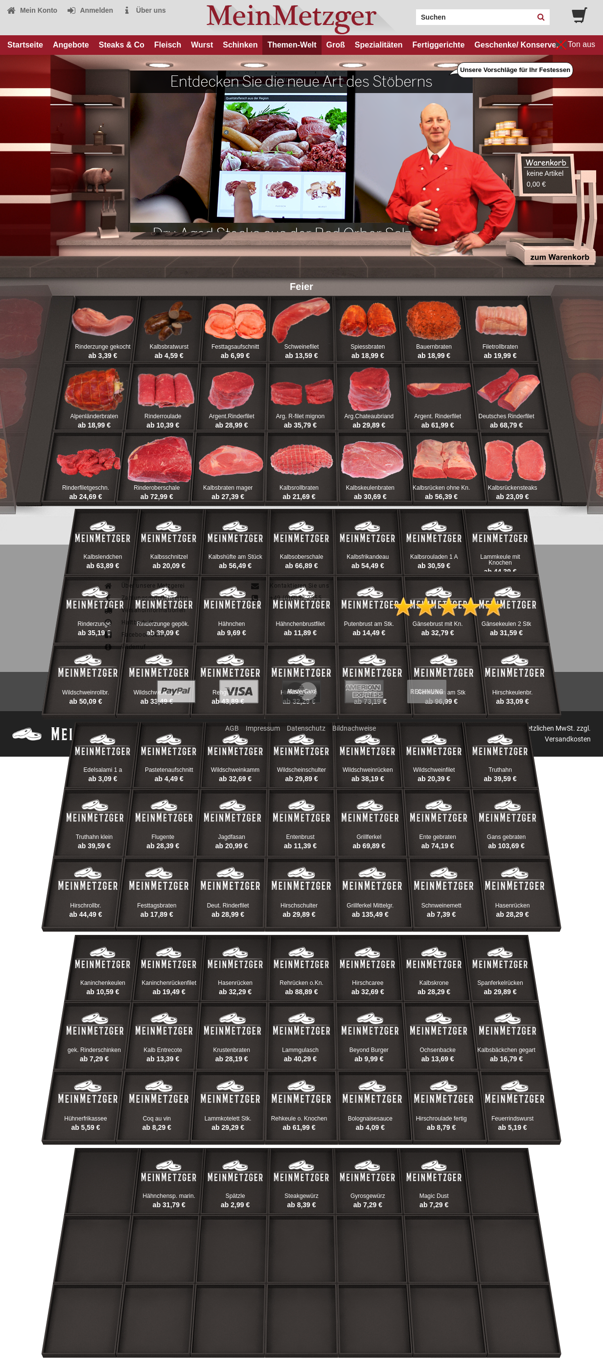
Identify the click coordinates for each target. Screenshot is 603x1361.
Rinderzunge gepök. (163, 624)
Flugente (162, 837)
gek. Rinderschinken (94, 1050)
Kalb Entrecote (162, 1050)
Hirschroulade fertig (441, 1118)
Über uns (144, 10)
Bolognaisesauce (370, 1118)
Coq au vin (157, 1118)
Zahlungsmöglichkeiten (145, 598)
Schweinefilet (301, 346)
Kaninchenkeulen (102, 982)
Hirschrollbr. (85, 905)
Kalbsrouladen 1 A (434, 556)
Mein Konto (31, 10)
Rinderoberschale (157, 487)
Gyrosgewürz (367, 1196)
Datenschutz (306, 728)
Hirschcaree (367, 982)
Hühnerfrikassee (85, 1118)
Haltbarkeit (128, 622)
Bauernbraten (434, 346)
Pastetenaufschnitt (169, 769)
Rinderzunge (94, 624)
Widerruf (124, 647)
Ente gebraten (437, 837)
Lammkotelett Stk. (228, 1118)
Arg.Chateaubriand (369, 416)
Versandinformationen (144, 610)
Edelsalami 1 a (103, 769)
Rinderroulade (162, 416)
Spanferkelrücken (500, 982)
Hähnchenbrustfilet (300, 624)
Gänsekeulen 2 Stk (506, 624)
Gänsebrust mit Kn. (438, 624)
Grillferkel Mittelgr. (370, 905)
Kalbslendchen (103, 556)
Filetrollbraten (500, 346)
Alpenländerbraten (94, 416)
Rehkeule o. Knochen (299, 1118)
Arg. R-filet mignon (300, 416)
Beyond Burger (369, 1050)
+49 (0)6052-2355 (286, 598)
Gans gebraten (506, 837)
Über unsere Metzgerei (144, 585)
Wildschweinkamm (235, 769)
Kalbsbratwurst (169, 346)
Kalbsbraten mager (228, 487)
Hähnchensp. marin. (169, 1196)
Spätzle (235, 1196)
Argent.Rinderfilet (232, 416)
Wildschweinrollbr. (85, 692)
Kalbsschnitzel (169, 556)
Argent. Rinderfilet (437, 416)
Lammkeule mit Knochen (500, 559)
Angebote (71, 45)
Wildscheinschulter (301, 769)
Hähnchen (231, 624)
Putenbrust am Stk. (369, 624)
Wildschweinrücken (368, 769)
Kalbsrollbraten (299, 487)
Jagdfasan (231, 837)
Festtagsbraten (156, 905)
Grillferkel (369, 837)
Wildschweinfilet (434, 769)
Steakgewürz (301, 1196)
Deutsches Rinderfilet (506, 416)
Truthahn (500, 769)
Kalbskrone (434, 982)
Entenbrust (300, 837)
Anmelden (90, 10)
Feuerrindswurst (512, 1118)
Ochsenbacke (437, 1050)
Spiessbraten (367, 346)
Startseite (25, 45)
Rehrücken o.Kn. (301, 982)
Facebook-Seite (134, 634)
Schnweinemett (441, 905)
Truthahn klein (94, 837)
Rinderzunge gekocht (102, 346)
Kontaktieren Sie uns (289, 585)
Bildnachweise (354, 728)
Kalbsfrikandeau (368, 556)
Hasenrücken (512, 905)
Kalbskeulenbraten (370, 487)
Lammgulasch (300, 1050)
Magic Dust (434, 1196)
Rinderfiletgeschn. (85, 487)
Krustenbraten (231, 1050)
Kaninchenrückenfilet (169, 982)
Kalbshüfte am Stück (235, 556)
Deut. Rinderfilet (228, 905)
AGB (232, 728)
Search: (410, 13)
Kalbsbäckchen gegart (506, 1050)
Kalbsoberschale (302, 556)
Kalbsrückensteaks (512, 487)
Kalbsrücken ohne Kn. (441, 487)
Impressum (263, 728)
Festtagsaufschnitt (235, 346)
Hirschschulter (299, 905)
